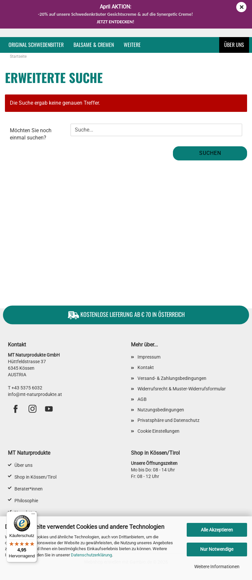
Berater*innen (28, 488)
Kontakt (145, 367)
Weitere (132, 45)
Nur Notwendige (216, 549)
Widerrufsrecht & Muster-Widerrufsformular (181, 388)
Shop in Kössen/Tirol (35, 477)
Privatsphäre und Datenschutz (168, 420)
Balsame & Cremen (94, 45)
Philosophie (26, 500)
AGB (142, 399)
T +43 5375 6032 (25, 387)
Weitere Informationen (217, 566)
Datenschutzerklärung (91, 554)
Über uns (234, 45)
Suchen (210, 153)
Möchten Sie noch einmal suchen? (31, 134)
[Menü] (33, 515)
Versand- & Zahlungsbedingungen (171, 378)
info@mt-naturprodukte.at (35, 394)
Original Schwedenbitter (36, 45)
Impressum (148, 357)
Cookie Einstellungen (158, 431)
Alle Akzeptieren (217, 529)
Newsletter (25, 512)
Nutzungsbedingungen (160, 409)
